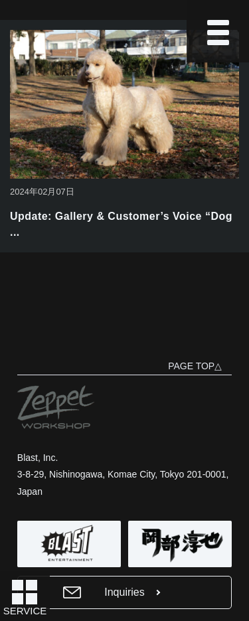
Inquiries (124, 592)
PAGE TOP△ (195, 366)
